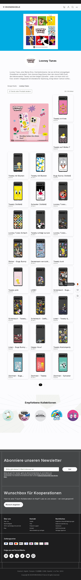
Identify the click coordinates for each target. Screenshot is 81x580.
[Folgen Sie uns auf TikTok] (22, 556)
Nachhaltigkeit (8, 523)
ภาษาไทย (56, 571)
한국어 (62, 571)
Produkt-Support (34, 526)
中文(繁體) (38, 571)
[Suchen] (73, 7)
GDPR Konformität (60, 528)
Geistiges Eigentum (61, 530)
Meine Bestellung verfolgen (37, 530)
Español (49, 571)
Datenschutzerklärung (62, 523)
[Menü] (77, 7)
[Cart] (64, 7)
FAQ (31, 523)
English (26, 571)
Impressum (58, 526)
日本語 (44, 571)
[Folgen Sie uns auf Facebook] (11, 556)
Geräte (31, 521)
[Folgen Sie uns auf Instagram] (6, 556)
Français (32, 571)
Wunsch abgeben (13, 505)
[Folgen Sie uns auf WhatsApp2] (33, 556)
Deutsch (20, 571)
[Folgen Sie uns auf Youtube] (28, 556)
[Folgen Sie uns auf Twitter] (17, 556)
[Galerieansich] (78, 284)
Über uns (6, 521)
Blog (5, 528)
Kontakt (32, 528)
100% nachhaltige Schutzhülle (12, 526)
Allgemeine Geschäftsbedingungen (65, 521)
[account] (68, 7)
